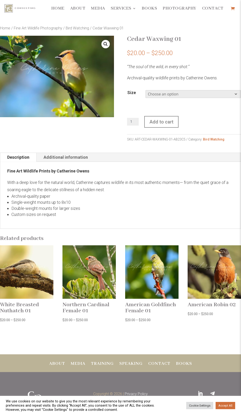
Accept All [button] (225, 405)
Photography (179, 8)
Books (149, 8)
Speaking (131, 364)
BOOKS (184, 364)
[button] (105, 44)
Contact (213, 8)
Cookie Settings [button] (199, 405)
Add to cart (161, 122)
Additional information (66, 157)
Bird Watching (77, 28)
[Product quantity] (133, 122)
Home (58, 8)
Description (18, 157)
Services (121, 8)
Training (102, 364)
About (78, 8)
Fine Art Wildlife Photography (38, 28)
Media (98, 8)
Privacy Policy (136, 394)
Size (131, 92)
